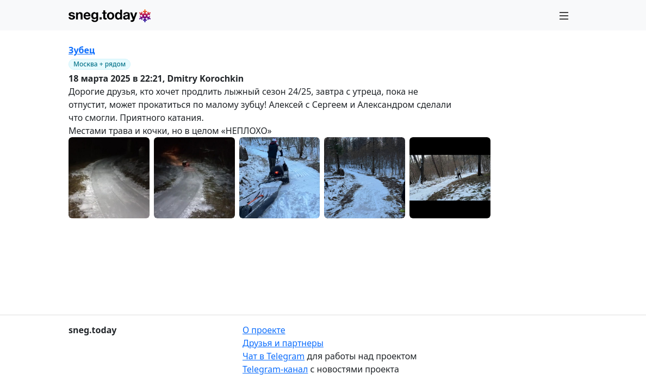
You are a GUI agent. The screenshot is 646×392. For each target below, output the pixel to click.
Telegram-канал (275, 369)
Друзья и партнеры (283, 343)
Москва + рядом (99, 64)
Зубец (82, 50)
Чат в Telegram (274, 356)
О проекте (264, 330)
